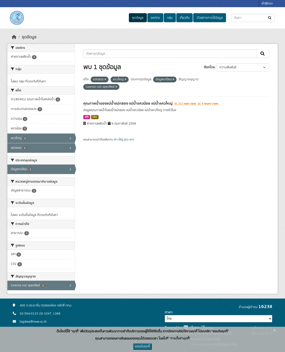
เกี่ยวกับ (184, 18)
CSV (95, 117)
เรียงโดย (209, 67)
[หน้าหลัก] (14, 37)
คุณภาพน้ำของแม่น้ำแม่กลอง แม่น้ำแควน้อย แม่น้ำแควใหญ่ (128, 103)
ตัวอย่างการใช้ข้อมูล (210, 18)
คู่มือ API (128, 139)
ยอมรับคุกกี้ (142, 346)
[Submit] (270, 18)
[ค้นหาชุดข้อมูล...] (253, 18)
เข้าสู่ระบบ (267, 3)
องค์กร (155, 18)
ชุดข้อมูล (137, 18)
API (87, 117)
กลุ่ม (170, 18)
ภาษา (168, 312)
